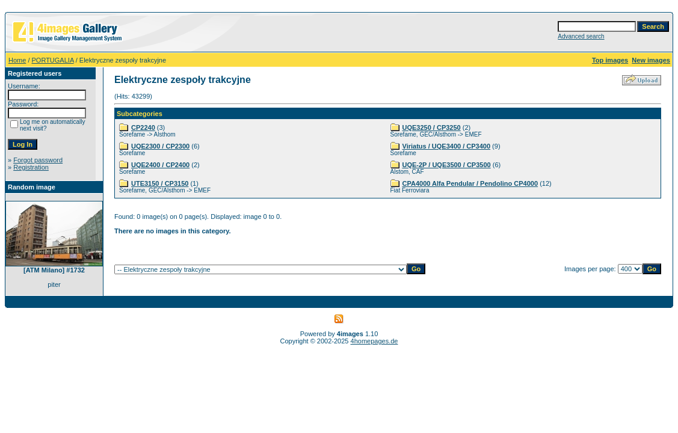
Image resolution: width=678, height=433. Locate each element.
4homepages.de (374, 341)
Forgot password (38, 160)
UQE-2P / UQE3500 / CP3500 (446, 164)
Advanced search (581, 36)
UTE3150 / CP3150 (159, 183)
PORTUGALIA (53, 60)
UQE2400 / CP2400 (160, 164)
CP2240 (143, 127)
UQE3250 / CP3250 (431, 127)
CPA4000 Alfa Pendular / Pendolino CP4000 (470, 183)
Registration (31, 167)
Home (17, 60)
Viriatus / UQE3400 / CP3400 (446, 146)
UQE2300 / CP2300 (160, 146)
